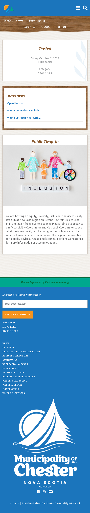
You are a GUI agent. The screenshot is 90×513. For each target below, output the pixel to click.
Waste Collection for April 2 (24, 117)
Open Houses (15, 103)
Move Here (9, 327)
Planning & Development (18, 376)
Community (10, 360)
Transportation (13, 372)
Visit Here (9, 322)
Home (6, 21)
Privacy (15, 503)
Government (10, 389)
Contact (45, 486)
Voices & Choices (13, 393)
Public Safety (11, 368)
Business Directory (15, 355)
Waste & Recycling (14, 381)
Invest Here (10, 331)
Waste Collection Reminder (24, 110)
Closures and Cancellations (21, 351)
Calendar (8, 347)
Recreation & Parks (15, 364)
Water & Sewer (12, 385)
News (19, 21)
